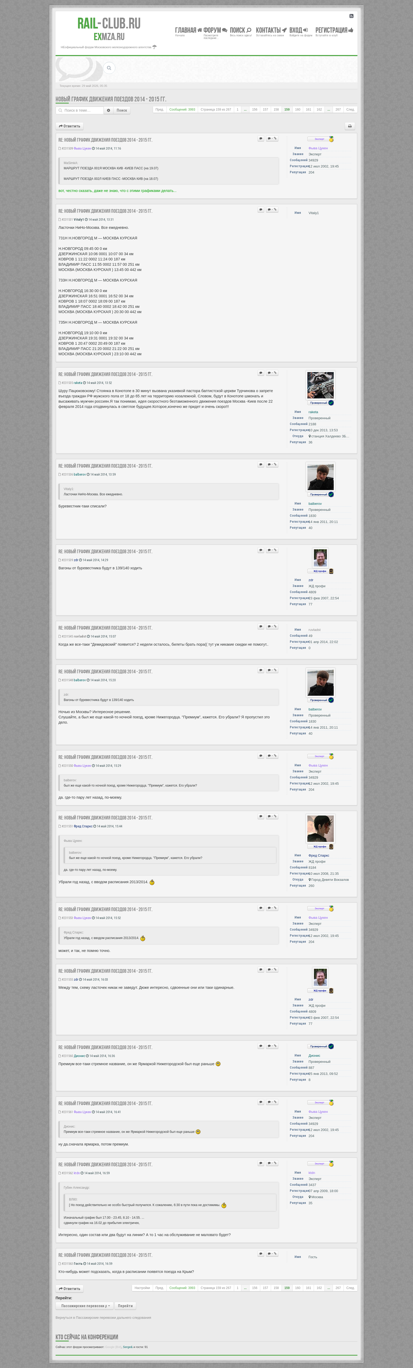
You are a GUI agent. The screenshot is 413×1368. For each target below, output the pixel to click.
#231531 (65, 219)
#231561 (65, 1112)
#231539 (65, 560)
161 (308, 109)
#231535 (65, 383)
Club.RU (109, 23)
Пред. (160, 109)
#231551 (65, 826)
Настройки (142, 1288)
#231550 (65, 766)
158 (276, 109)
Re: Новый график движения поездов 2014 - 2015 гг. (105, 140)
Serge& (128, 1347)
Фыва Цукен (82, 148)
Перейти (125, 1306)
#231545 (65, 636)
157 (265, 109)
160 (298, 109)
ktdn (77, 1173)
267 (338, 109)
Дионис (79, 1056)
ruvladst (80, 636)
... (245, 109)
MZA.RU (109, 36)
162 (319, 109)
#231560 (65, 1056)
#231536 (65, 474)
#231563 (65, 1264)
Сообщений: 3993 (182, 109)
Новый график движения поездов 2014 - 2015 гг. (111, 99)
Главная (188, 30)
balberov (80, 474)
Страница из (216, 109)
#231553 (65, 918)
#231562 (65, 1173)
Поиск (122, 110)
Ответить (69, 126)
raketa (78, 383)
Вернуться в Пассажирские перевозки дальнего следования (103, 1318)
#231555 (65, 979)
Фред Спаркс (83, 826)
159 (287, 109)
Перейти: (64, 1298)
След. (350, 109)
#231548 (65, 680)
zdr (76, 560)
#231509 (65, 148)
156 (254, 109)
